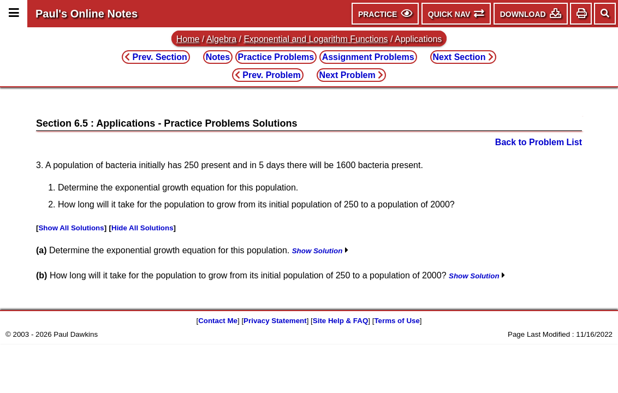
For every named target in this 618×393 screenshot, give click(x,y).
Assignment (368, 57)
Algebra (221, 39)
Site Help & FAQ (340, 321)
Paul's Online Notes (86, 14)
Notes (218, 57)
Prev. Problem (268, 75)
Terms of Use (396, 321)
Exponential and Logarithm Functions (315, 39)
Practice (276, 57)
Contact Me (217, 321)
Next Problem (351, 75)
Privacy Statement (275, 321)
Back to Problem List (538, 142)
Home (188, 39)
